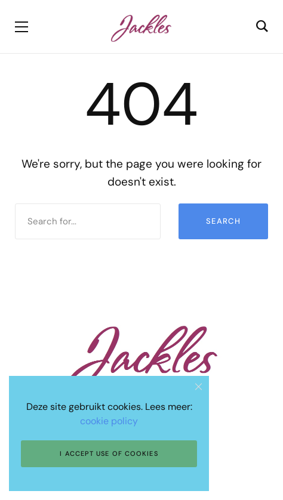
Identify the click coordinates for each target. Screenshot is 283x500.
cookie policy (109, 421)
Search (223, 221)
